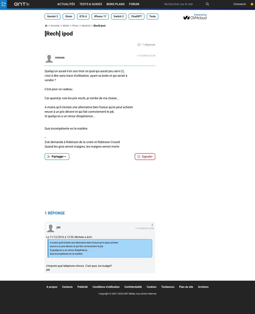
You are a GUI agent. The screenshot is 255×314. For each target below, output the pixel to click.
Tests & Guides (90, 4)
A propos (51, 286)
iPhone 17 (100, 16)
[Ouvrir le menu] (3, 4)
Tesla (152, 16)
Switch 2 (119, 16)
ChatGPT (136, 16)
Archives (203, 286)
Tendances (167, 286)
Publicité (82, 286)
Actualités (66, 4)
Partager (57, 156)
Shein (68, 16)
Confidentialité (133, 286)
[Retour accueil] (21, 4)
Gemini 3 (52, 16)
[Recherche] (207, 4)
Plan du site (186, 286)
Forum (134, 4)
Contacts (67, 286)
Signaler (145, 156)
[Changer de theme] (252, 4)
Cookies (151, 286)
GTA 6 (83, 16)
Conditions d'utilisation (106, 286)
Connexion (240, 4)
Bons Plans (116, 4)
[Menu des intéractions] (152, 224)
